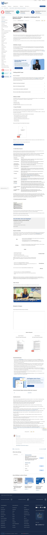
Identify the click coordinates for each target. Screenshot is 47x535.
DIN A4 (13, 516)
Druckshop (2, 507)
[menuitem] (2, 533)
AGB (5, 533)
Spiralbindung (3, 523)
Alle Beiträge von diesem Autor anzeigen (22, 445)
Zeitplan (16, 183)
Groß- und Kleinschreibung (4, 32)
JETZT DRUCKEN (42, 6)
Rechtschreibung (3, 52)
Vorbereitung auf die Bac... (21, 20)
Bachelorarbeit (3, 21)
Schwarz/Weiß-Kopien (15, 523)
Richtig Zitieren (3, 56)
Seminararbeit (3, 57)
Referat (2, 53)
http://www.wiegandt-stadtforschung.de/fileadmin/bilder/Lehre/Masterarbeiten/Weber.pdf (26, 427)
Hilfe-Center (43, 0)
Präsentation (3, 45)
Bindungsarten (3, 525)
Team (24, 516)
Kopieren (42, 470)
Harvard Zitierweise (3, 33)
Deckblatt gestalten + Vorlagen (18, 144)
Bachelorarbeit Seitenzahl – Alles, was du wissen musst (18, 487)
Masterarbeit (3, 40)
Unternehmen (26, 505)
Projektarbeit (3, 49)
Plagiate (2, 44)
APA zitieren (3, 18)
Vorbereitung (3, 64)
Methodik (2, 41)
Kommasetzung (3, 36)
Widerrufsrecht (9, 533)
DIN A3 (13, 514)
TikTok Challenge (26, 523)
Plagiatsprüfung (15, 6)
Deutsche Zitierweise (4, 25)
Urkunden (13, 525)
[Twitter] (42, 524)
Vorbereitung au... (19, 483)
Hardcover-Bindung (3, 518)
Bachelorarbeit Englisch (4, 22)
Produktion (2, 48)
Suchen (35, 0)
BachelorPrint (29, 392)
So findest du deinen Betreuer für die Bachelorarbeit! (39, 487)
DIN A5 (13, 518)
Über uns (25, 518)
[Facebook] (36, 524)
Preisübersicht (14, 507)
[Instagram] (38, 524)
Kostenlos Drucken (26, 525)
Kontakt (40, 0)
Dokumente (14, 509)
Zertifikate (14, 527)
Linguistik (2, 37)
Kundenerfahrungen (27, 514)
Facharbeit (2, 29)
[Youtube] (40, 524)
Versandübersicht (26, 509)
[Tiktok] (43, 524)
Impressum (16, 533)
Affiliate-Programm (27, 527)
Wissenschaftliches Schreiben (5, 67)
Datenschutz (12, 533)
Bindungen (9, 6)
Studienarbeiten (4, 505)
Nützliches (21, 6)
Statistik (2, 60)
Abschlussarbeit (3, 514)
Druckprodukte (3, 6)
